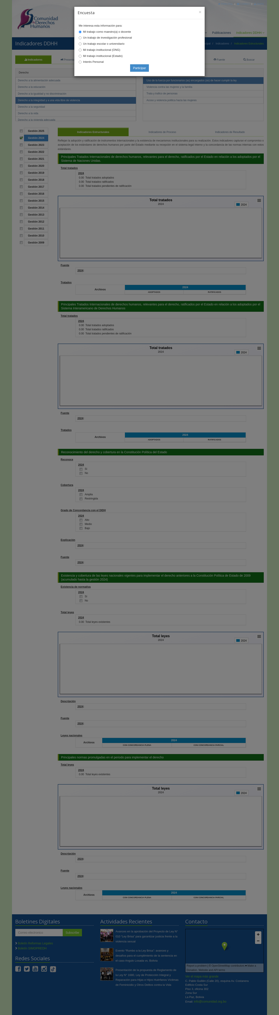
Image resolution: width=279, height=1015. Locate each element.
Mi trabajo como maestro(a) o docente (107, 31)
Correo (243, 3)
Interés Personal (93, 61)
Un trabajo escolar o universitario (103, 43)
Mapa (259, 3)
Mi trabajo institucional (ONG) (101, 49)
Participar (139, 68)
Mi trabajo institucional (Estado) (102, 56)
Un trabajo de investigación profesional (107, 37)
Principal (225, 3)
